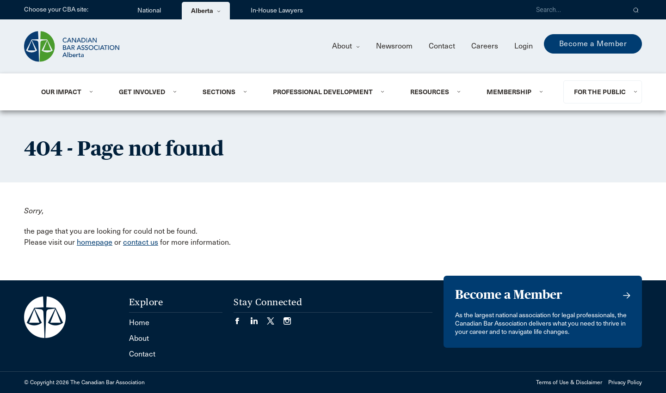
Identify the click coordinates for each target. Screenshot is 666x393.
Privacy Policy (625, 382)
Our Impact (61, 92)
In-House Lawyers (277, 10)
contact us (140, 242)
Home (139, 322)
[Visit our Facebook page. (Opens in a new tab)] (242, 318)
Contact (442, 46)
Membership (509, 92)
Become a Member (593, 43)
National (149, 10)
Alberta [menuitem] (206, 10)
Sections (219, 92)
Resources (429, 92)
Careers (484, 46)
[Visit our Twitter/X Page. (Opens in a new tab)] (275, 318)
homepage (94, 242)
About (346, 46)
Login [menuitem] (523, 46)
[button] (636, 9)
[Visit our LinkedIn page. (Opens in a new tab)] (258, 318)
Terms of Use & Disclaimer (569, 382)
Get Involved (142, 92)
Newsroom (394, 46)
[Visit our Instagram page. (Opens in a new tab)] (287, 318)
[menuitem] (69, 91)
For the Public (600, 92)
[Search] (577, 9)
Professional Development (323, 92)
